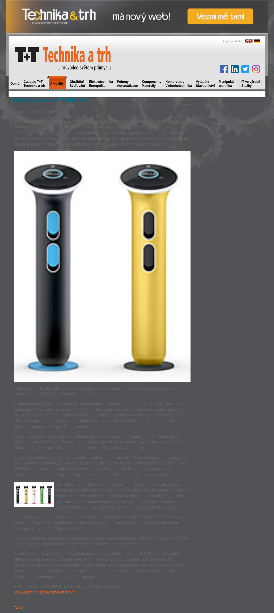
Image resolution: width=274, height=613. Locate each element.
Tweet (18, 608)
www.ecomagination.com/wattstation (44, 592)
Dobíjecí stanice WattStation (51, 100)
